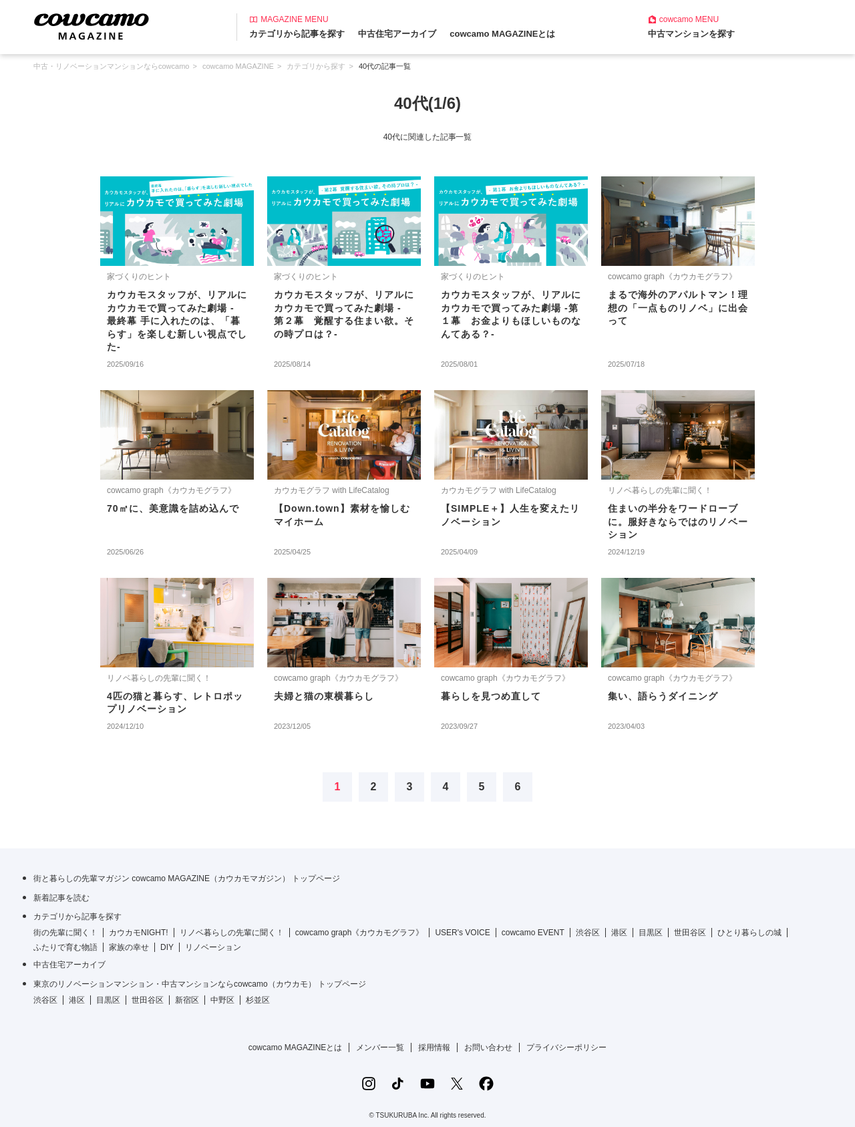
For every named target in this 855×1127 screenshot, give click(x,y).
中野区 (222, 1000)
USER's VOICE (462, 932)
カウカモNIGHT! (138, 932)
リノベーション (213, 947)
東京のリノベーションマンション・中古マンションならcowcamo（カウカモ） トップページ (199, 984)
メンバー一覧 (380, 1047)
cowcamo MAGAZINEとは (502, 34)
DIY (167, 947)
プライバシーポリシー (566, 1047)
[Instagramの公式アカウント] (368, 1083)
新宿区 (187, 1000)
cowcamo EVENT (533, 932)
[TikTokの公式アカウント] (398, 1083)
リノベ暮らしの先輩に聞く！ (232, 932)
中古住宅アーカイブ (397, 34)
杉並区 (258, 1000)
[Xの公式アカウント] (457, 1083)
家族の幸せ (129, 947)
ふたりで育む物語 (65, 947)
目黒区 (651, 932)
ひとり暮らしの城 (749, 932)
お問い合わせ (488, 1047)
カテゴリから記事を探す (297, 34)
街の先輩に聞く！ (65, 932)
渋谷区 (588, 932)
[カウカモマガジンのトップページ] (91, 25)
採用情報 (434, 1047)
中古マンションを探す (691, 34)
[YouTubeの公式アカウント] (427, 1083)
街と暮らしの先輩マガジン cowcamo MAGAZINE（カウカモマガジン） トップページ (186, 878)
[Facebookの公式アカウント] (486, 1083)
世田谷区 (690, 932)
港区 (619, 932)
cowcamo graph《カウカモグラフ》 (359, 932)
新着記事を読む (61, 898)
